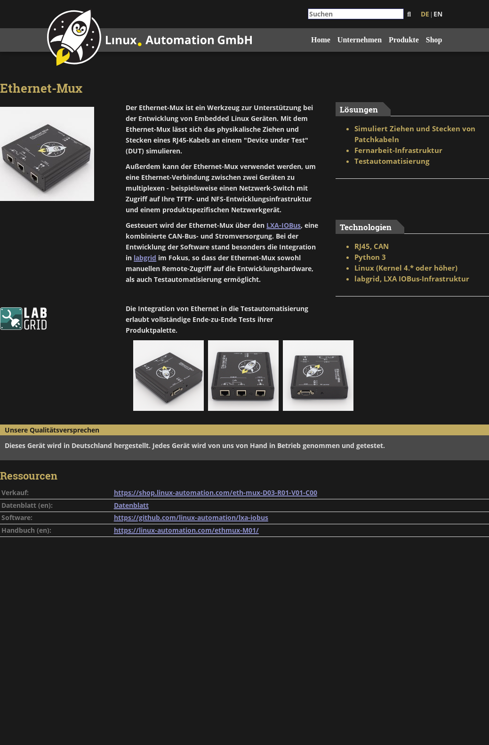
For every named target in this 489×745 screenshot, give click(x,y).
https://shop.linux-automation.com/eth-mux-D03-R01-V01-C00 (215, 492)
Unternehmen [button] (359, 40)
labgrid (145, 257)
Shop (434, 40)
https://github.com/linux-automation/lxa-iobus (191, 517)
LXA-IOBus (283, 225)
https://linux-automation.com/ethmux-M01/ (186, 530)
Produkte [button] (404, 40)
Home (320, 40)
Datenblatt (131, 505)
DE (425, 13)
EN (437, 13)
